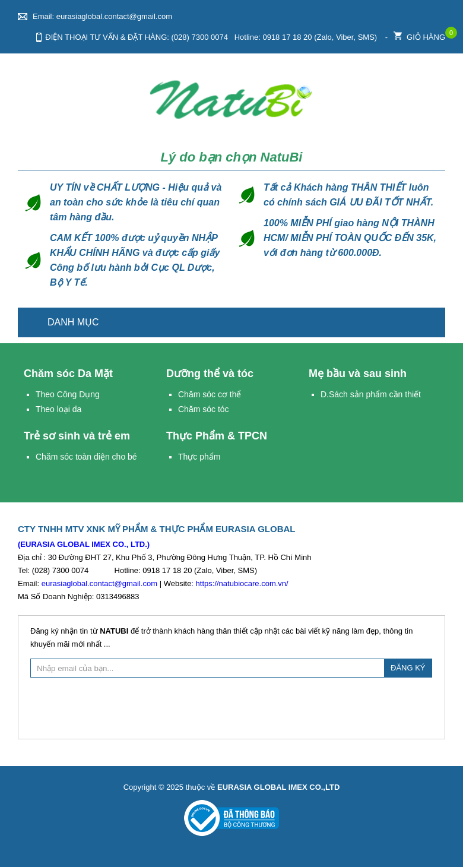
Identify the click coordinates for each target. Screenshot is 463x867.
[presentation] (231, 707)
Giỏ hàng (419, 34)
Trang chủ (429, 322)
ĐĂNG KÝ (408, 667)
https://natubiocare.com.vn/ (242, 583)
